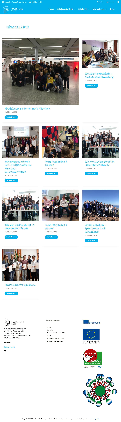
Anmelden (7, 343)
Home (48, 328)
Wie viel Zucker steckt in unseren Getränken (19, 227)
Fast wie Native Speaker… (20, 285)
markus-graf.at (95, 419)
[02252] (35, 2)
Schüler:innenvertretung (55, 341)
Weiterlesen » (12, 117)
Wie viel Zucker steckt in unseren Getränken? (99, 163)
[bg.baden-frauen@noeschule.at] (15, 2)
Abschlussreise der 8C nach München (27, 108)
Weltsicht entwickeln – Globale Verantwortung (99, 75)
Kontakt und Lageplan (54, 344)
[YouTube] (118, 2)
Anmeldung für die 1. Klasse (56, 335)
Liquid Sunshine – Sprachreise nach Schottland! (95, 229)
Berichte (49, 331)
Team (48, 338)
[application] (79, 9)
